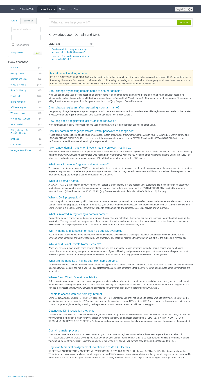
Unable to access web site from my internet (75, 294)
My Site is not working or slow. (69, 73)
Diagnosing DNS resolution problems (71, 310)
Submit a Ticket (28, 9)
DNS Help (54, 44)
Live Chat (73, 9)
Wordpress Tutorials (26, 118)
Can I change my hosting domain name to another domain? (85, 91)
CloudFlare (26, 144)
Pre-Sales (26, 67)
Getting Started (26, 73)
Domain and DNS (26, 79)
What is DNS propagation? (65, 197)
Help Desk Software (16, 376)
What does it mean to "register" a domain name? (79, 164)
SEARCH (184, 23)
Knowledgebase (47, 9)
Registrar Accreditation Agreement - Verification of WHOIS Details (89, 347)
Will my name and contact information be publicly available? (85, 230)
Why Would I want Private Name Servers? (75, 244)
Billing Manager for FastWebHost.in (26, 132)
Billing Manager (26, 101)
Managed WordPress (26, 150)
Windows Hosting (26, 113)
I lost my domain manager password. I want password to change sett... (92, 131)
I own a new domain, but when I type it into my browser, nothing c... (90, 147)
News (62, 9)
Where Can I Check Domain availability (73, 277)
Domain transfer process (64, 330)
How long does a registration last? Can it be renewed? (82, 121)
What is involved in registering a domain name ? (78, 214)
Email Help (26, 96)
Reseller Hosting (26, 90)
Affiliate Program (26, 107)
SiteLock (26, 139)
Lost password (17, 53)
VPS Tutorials (26, 124)
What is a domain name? (64, 180)
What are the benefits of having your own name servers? (84, 260)
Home (13, 9)
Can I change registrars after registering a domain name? (84, 107)
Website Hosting (26, 84)
